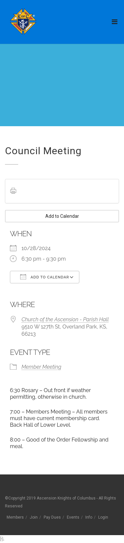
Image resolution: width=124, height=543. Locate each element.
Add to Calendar (62, 216)
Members (15, 517)
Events (73, 517)
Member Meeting (41, 367)
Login (103, 517)
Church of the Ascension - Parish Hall (65, 319)
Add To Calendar (44, 277)
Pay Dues (52, 517)
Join (34, 517)
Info (88, 517)
